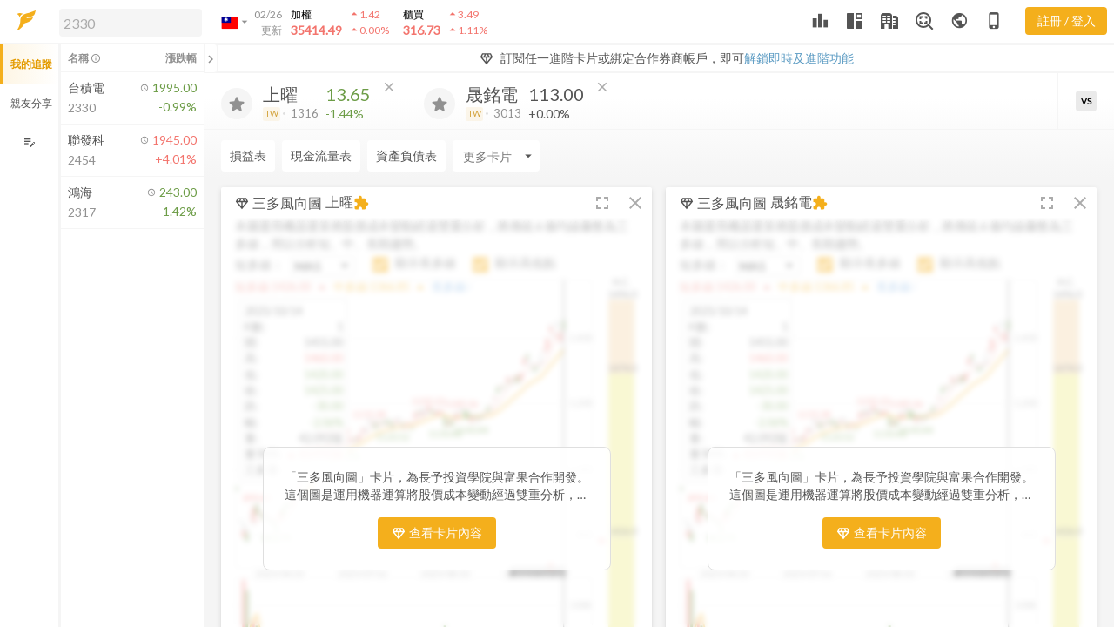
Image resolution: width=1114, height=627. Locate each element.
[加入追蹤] (236, 103)
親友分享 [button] (31, 103)
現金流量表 (321, 155)
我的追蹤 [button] (31, 64)
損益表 (248, 155)
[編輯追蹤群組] (29, 142)
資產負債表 (406, 155)
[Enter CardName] (496, 156)
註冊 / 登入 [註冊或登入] (1066, 20)
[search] (130, 23)
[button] (127, 22)
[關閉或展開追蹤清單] (211, 58)
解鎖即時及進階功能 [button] (799, 58)
